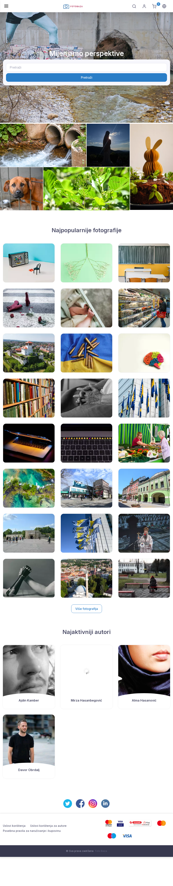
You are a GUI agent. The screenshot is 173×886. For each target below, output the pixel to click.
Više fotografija (86, 609)
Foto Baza (101, 850)
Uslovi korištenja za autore (48, 825)
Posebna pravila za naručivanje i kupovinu (32, 830)
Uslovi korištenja (14, 825)
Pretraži (86, 77)
